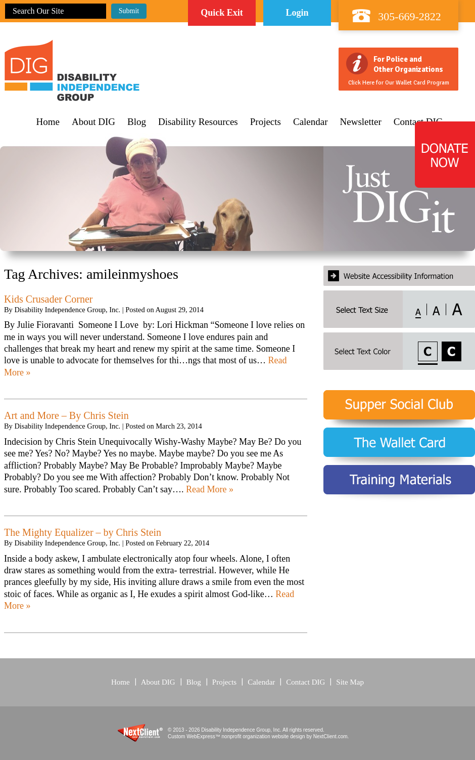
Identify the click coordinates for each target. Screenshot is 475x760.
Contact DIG (305, 682)
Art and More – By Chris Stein (66, 415)
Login (297, 13)
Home (48, 122)
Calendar (310, 122)
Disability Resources (198, 122)
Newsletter (361, 122)
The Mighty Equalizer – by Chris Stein (82, 532)
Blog (136, 122)
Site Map (350, 682)
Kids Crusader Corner (48, 299)
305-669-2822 (409, 16)
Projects (265, 122)
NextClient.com (330, 736)
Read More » (209, 489)
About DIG (93, 122)
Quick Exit (222, 13)
